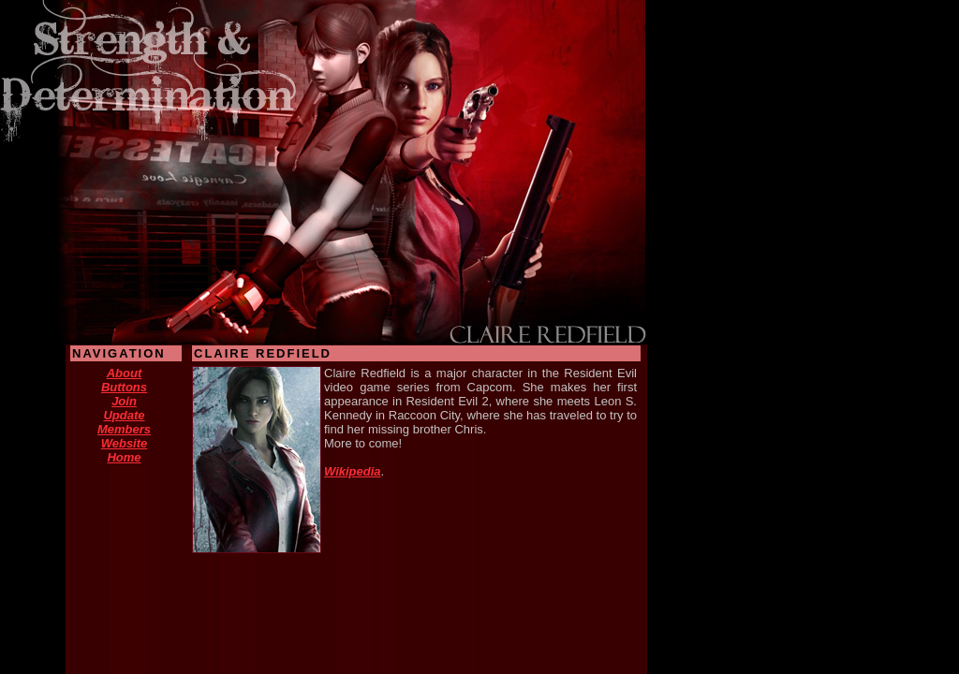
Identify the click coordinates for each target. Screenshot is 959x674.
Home (123, 457)
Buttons (124, 387)
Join (124, 401)
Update (123, 415)
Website (124, 443)
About (124, 373)
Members (124, 429)
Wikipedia (352, 471)
